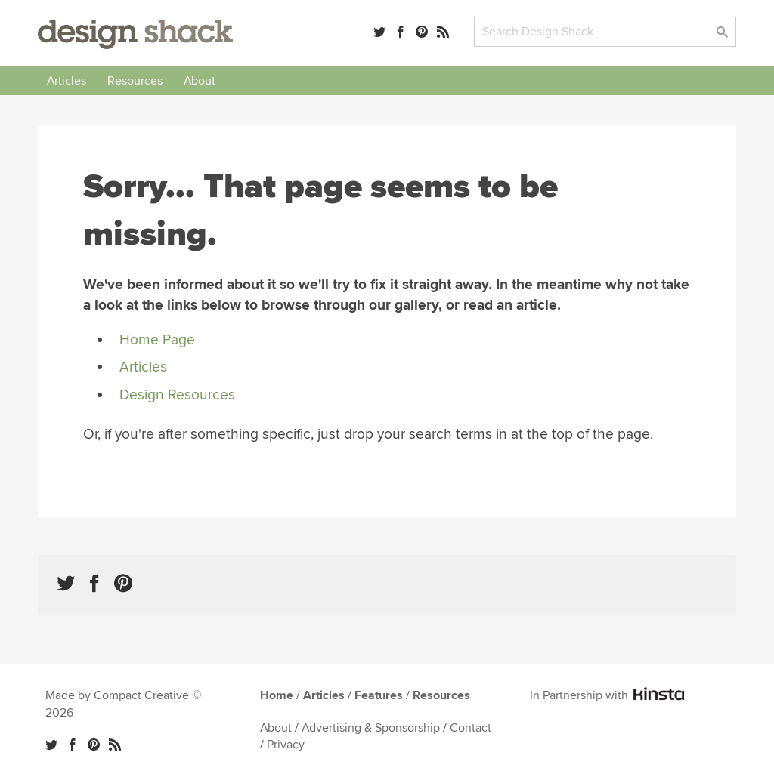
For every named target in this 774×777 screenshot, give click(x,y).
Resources (135, 80)
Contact (470, 727)
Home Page (157, 340)
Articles (66, 80)
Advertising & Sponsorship (371, 727)
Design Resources (177, 395)
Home (276, 695)
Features (378, 695)
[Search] (605, 32)
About (199, 80)
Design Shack (135, 34)
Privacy (286, 744)
